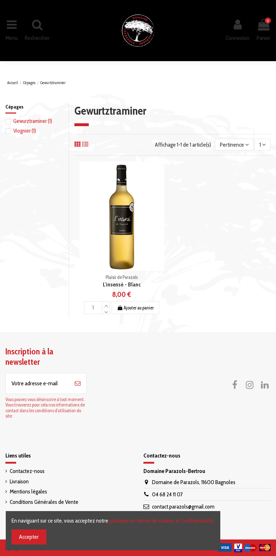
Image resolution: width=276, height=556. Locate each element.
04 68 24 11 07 (167, 494)
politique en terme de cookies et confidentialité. (162, 520)
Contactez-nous (27, 471)
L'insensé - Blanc (122, 284)
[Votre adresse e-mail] (37, 383)
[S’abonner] (77, 383)
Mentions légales (28, 491)
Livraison (19, 481)
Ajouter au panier (135, 308)
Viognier (24, 131)
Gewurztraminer (32, 121)
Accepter (29, 536)
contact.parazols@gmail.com (183, 506)
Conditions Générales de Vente (44, 501)
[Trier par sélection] (234, 144)
